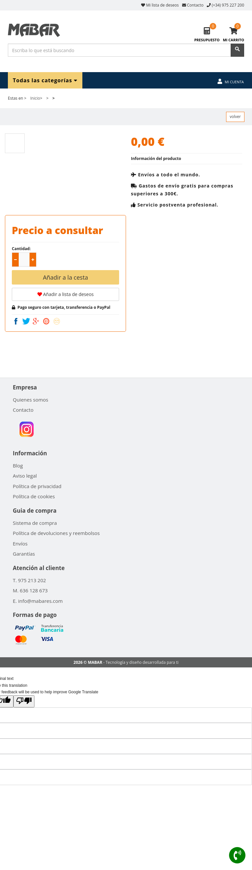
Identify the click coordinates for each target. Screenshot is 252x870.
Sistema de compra (35, 523)
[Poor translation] (23, 701)
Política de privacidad (37, 486)
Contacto (192, 5)
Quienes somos (30, 399)
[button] (33, 260)
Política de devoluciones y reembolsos (56, 533)
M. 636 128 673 (30, 590)
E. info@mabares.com (38, 601)
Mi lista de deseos (160, 5)
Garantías (24, 553)
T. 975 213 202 (29, 580)
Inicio (35, 98)
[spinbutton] (25, 260)
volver (235, 116)
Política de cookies (34, 496)
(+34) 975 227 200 (228, 5)
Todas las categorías (45, 80)
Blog (18, 465)
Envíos (20, 543)
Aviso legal (25, 475)
